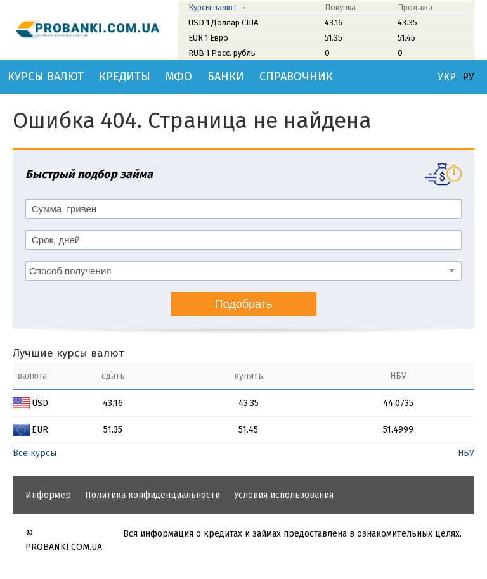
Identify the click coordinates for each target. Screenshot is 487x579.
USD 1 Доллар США (223, 22)
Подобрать (244, 304)
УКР (447, 77)
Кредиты (124, 77)
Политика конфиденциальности (152, 495)
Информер (48, 495)
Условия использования (284, 495)
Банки (225, 77)
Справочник (296, 77)
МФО (179, 77)
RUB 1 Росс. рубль (222, 53)
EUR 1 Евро (208, 37)
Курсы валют (46, 77)
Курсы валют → (217, 7)
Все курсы (34, 453)
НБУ (466, 453)
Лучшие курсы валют (68, 353)
